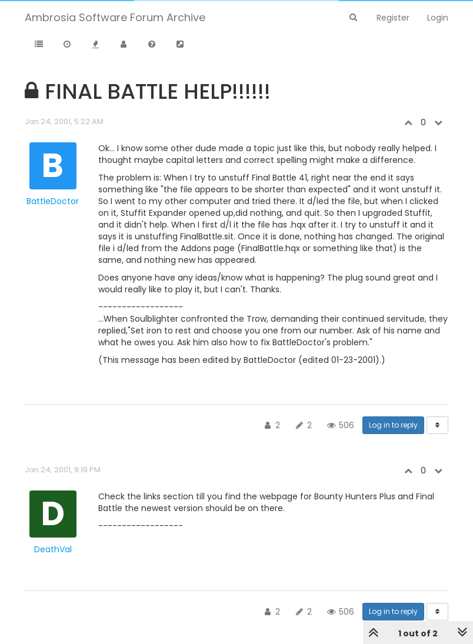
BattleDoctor (52, 201)
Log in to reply (393, 425)
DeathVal (53, 549)
